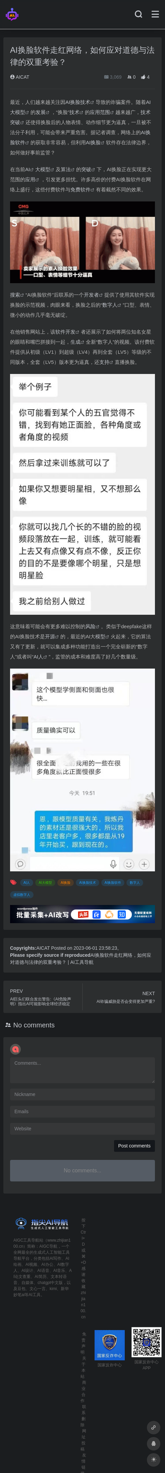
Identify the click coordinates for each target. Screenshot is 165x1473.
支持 (104, 362)
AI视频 (31, 1264)
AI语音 (43, 1270)
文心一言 (38, 1288)
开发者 (91, 295)
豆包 (21, 1288)
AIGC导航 (48, 1246)
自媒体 (27, 1282)
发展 (41, 112)
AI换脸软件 (113, 882)
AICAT (19, 77)
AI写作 (55, 1258)
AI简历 (40, 1276)
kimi (53, 1288)
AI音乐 (59, 1270)
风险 (91, 626)
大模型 (42, 169)
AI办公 (47, 1264)
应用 (30, 179)
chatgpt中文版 (50, 1282)
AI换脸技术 (77, 102)
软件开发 (65, 332)
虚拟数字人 (21, 895)
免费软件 (80, 189)
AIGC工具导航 (26, 1240)
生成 (75, 342)
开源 (50, 636)
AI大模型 (45, 882)
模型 (100, 636)
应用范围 (100, 112)
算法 (66, 169)
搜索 (15, 295)
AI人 (38, 656)
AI (27, 169)
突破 (86, 169)
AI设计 (27, 1270)
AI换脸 (93, 142)
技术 (74, 112)
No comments (34, 1025)
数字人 (109, 305)
